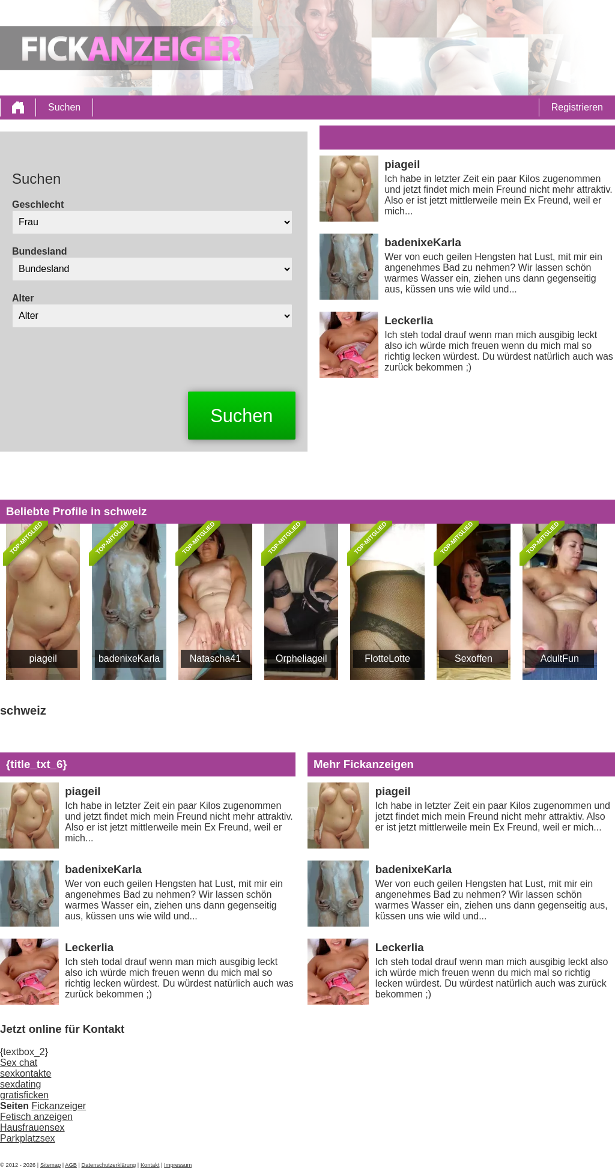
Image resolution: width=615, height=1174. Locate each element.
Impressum (178, 1165)
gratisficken (24, 1095)
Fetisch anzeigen (36, 1117)
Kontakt (150, 1165)
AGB (71, 1165)
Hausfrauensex (32, 1127)
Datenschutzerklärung (109, 1165)
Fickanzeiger (58, 1106)
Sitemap (50, 1165)
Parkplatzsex (27, 1138)
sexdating (20, 1084)
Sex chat (18, 1063)
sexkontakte (25, 1073)
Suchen (64, 107)
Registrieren (577, 107)
